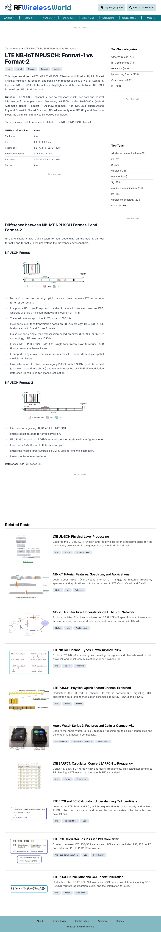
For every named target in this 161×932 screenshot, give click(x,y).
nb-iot (67, 666)
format (44, 69)
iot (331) (115, 159)
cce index (80, 893)
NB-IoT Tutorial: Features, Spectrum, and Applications (91, 574)
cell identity (98, 855)
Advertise (103, 921)
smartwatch (103, 741)
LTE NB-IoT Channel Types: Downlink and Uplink (87, 650)
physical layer (83, 552)
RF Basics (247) (120, 68)
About (40, 921)
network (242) (119, 176)
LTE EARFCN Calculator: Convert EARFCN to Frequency (93, 763)
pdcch (67, 893)
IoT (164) (116, 85)
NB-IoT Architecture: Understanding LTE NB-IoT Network (93, 612)
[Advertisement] (80, 36)
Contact (120, 921)
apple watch (61, 741)
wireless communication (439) (128, 153)
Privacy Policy (59, 921)
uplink (57, 69)
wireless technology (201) (125, 199)
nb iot (19, 69)
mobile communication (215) (127, 188)
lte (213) (115, 193)
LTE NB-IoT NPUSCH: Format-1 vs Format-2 (50, 48)
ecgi (84, 821)
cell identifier (70, 821)
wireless (79, 590)
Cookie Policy (82, 921)
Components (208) (121, 80)
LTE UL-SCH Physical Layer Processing (81, 536)
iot (68, 590)
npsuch (31, 69)
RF (38, 7)
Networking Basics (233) (125, 74)
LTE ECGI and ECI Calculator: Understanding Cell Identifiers (95, 801)
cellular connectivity (82, 741)
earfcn (67, 779)
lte (9, 69)
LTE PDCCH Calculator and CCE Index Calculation (88, 877)
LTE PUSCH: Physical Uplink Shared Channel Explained (92, 688)
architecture (81, 628)
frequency (81, 779)
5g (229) (116, 182)
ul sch (67, 552)
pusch (67, 703)
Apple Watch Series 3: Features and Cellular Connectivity (93, 726)
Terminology (12, 48)
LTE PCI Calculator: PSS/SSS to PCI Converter (85, 839)
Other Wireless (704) (123, 56)
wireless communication (66, 855)
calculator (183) (119, 205)
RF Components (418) (123, 62)
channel (80, 666)
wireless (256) (119, 170)
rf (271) (115, 164)
